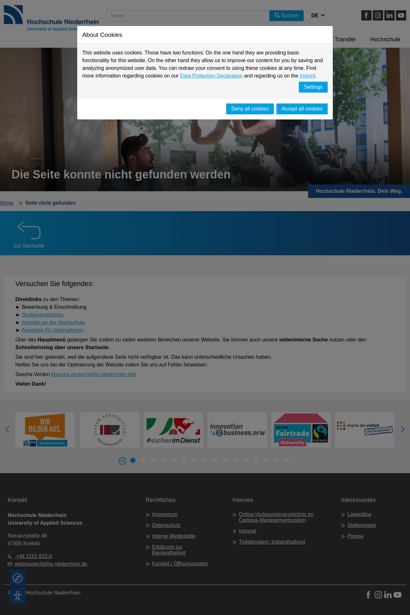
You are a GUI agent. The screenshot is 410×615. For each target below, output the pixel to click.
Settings (313, 87)
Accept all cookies (302, 108)
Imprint (308, 75)
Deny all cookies (250, 108)
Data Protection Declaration (211, 75)
